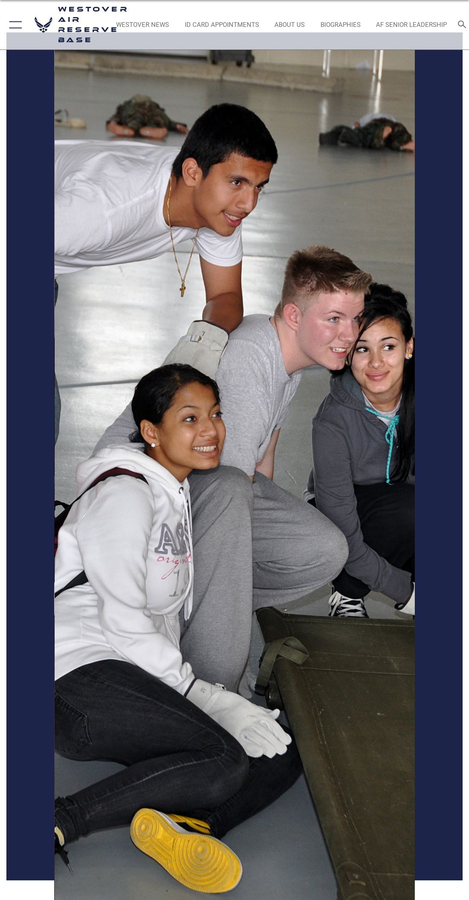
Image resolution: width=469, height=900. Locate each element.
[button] (14, 25)
